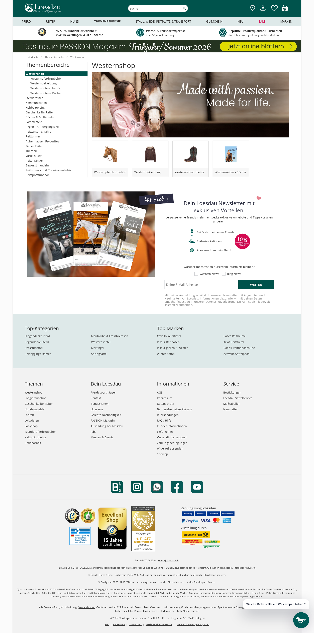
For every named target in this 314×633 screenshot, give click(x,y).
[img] (285, 10)
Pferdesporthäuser (103, 392)
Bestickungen (232, 392)
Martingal (97, 348)
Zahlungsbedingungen (172, 443)
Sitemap (162, 454)
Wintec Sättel (166, 354)
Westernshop (35, 74)
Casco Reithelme (234, 336)
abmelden (185, 305)
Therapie (32, 151)
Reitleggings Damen (38, 354)
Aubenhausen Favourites (42, 141)
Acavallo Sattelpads (236, 354)
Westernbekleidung (43, 83)
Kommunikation (36, 103)
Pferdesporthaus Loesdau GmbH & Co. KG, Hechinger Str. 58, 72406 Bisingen (161, 618)
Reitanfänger (34, 160)
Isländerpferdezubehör (40, 432)
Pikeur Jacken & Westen (172, 348)
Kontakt (96, 398)
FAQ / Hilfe (164, 420)
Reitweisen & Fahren (39, 131)
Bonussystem (100, 404)
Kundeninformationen (172, 426)
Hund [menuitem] (74, 21)
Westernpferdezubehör (46, 78)
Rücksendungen (168, 415)
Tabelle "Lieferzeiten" (186, 611)
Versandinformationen (172, 437)
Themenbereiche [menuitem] (107, 21)
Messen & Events (102, 437)
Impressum (164, 398)
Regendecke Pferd (37, 342)
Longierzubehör (35, 398)
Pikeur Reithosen (168, 342)
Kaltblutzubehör (35, 437)
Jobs (93, 432)
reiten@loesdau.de (168, 560)
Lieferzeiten (165, 432)
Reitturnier (33, 136)
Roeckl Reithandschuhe (239, 348)
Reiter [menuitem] (50, 21)
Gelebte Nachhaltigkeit (106, 415)
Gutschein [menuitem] (214, 21)
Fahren (29, 415)
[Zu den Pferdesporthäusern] (253, 8)
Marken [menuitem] (286, 21)
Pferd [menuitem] (26, 21)
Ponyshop (31, 426)
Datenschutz (165, 404)
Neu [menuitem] (241, 21)
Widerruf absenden (170, 448)
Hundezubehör (35, 409)
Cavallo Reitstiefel (169, 336)
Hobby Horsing (35, 107)
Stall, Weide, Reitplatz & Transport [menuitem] (163, 21)
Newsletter (230, 409)
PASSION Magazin (103, 420)
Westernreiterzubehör (45, 88)
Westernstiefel (101, 342)
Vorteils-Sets (34, 156)
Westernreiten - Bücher (46, 93)
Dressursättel (34, 348)
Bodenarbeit (33, 443)
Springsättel (99, 354)
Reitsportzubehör (37, 175)
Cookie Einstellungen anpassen (193, 624)
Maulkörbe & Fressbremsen (109, 336)
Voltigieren (32, 420)
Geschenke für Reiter (40, 112)
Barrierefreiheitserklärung (174, 409)
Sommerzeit (34, 122)
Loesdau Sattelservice (237, 398)
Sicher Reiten (34, 146)
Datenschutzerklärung (220, 301)
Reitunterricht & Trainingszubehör (49, 170)
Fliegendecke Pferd (37, 336)
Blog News (234, 274)
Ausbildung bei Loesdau (107, 426)
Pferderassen (34, 98)
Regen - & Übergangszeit (42, 127)
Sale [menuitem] (262, 21)
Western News (209, 274)
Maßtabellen (231, 404)
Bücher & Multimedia (40, 117)
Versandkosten (86, 607)
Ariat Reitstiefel (233, 342)
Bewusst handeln (37, 165)
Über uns (97, 409)
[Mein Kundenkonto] (263, 11)
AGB (160, 392)
